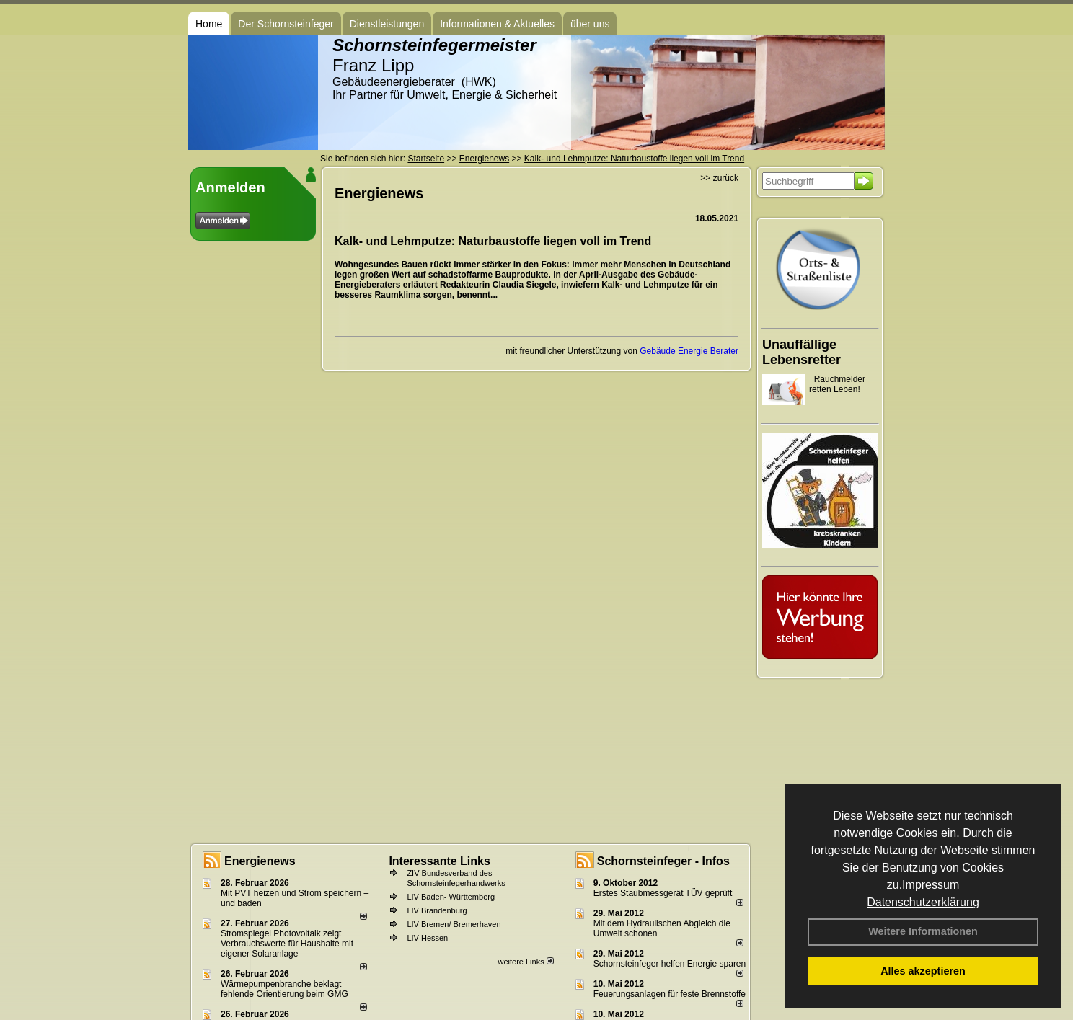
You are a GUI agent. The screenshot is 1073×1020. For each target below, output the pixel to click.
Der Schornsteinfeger (285, 24)
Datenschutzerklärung (923, 902)
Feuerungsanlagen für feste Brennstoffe (669, 994)
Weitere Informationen (923, 931)
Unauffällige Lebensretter (801, 352)
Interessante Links (439, 861)
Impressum (930, 885)
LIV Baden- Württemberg (451, 896)
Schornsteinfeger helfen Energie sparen (669, 964)
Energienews (260, 861)
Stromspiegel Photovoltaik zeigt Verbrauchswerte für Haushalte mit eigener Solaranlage (287, 943)
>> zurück (719, 178)
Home (208, 24)
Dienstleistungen (387, 24)
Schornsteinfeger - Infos (663, 861)
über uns (589, 24)
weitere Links (525, 961)
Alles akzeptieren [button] (923, 971)
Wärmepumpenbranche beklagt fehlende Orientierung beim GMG (284, 989)
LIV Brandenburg (437, 910)
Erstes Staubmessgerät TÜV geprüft (663, 893)
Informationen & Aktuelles (497, 24)
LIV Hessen (427, 937)
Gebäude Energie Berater (689, 351)
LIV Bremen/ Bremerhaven (453, 924)
